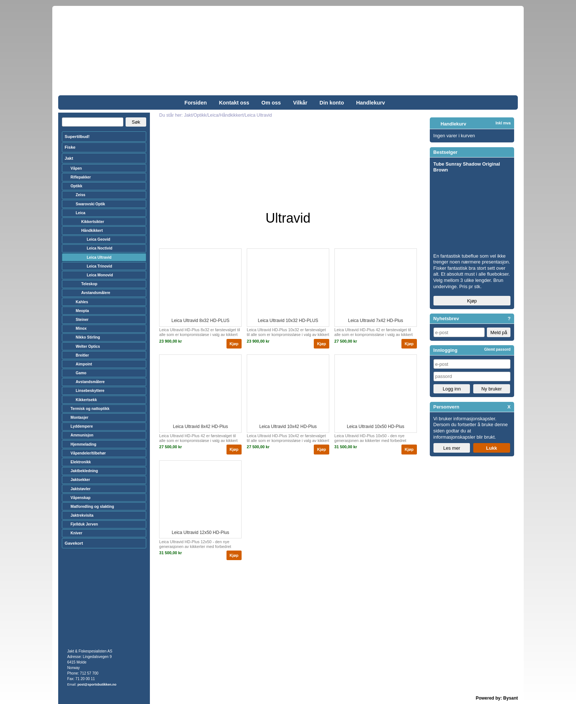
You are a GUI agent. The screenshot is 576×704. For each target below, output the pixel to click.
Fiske (70, 147)
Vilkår (300, 103)
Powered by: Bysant (497, 698)
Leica (80, 213)
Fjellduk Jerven (84, 524)
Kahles (82, 302)
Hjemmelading (83, 444)
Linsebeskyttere (90, 391)
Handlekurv (370, 103)
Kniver (76, 533)
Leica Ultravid (99, 257)
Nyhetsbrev (446, 318)
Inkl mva (502, 123)
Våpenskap (81, 498)
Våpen (76, 168)
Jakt (69, 158)
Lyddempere (82, 426)
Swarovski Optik (90, 204)
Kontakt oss (234, 103)
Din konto (332, 103)
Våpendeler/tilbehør (88, 453)
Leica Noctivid (99, 248)
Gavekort (74, 543)
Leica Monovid (100, 275)
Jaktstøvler (81, 489)
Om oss (271, 103)
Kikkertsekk (86, 400)
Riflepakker (81, 177)
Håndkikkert (92, 231)
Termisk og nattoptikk (90, 409)
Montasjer (79, 417)
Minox (81, 328)
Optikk (76, 186)
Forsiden (196, 103)
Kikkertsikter (92, 222)
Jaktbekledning (84, 471)
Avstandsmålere (95, 293)
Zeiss (80, 195)
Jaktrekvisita (82, 515)
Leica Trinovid (99, 266)
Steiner (82, 320)
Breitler (82, 355)
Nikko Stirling (88, 337)
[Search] (92, 122)
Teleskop (89, 284)
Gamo (81, 373)
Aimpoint (84, 364)
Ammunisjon (82, 435)
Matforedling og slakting (92, 507)
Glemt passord (497, 349)
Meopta (82, 311)
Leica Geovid (98, 239)
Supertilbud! (77, 136)
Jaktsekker (80, 480)
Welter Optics (88, 346)
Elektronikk (81, 462)
